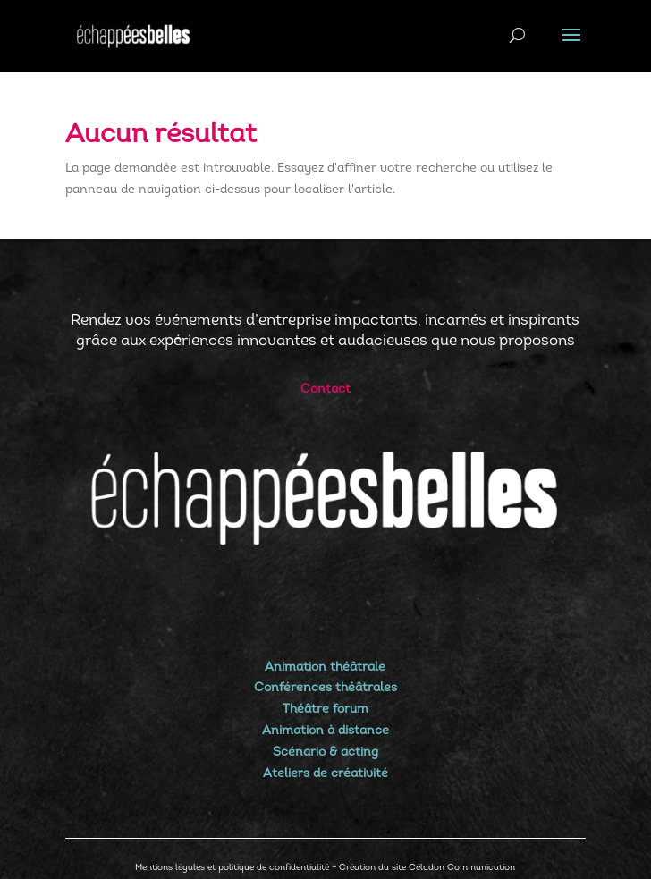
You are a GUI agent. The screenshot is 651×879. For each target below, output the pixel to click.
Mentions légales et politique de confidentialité (232, 868)
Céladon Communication (462, 868)
